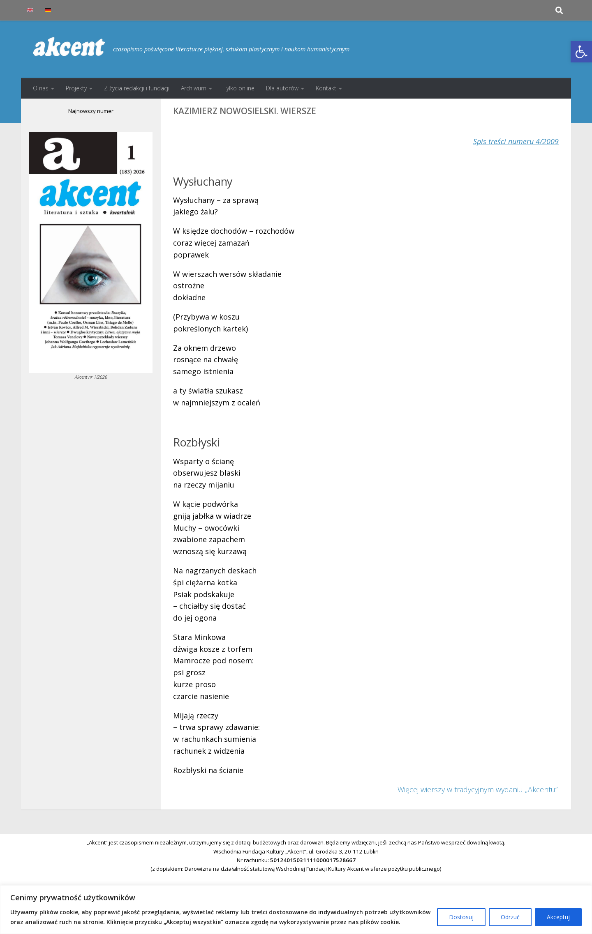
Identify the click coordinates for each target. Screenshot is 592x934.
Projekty (76, 88)
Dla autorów (282, 88)
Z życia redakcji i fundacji (136, 88)
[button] (581, 51)
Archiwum (193, 88)
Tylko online (239, 88)
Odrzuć (510, 917)
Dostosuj (461, 917)
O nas (41, 88)
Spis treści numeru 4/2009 (516, 141)
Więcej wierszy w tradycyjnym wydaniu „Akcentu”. (478, 789)
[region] (296, 909)
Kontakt (326, 88)
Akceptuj (558, 917)
